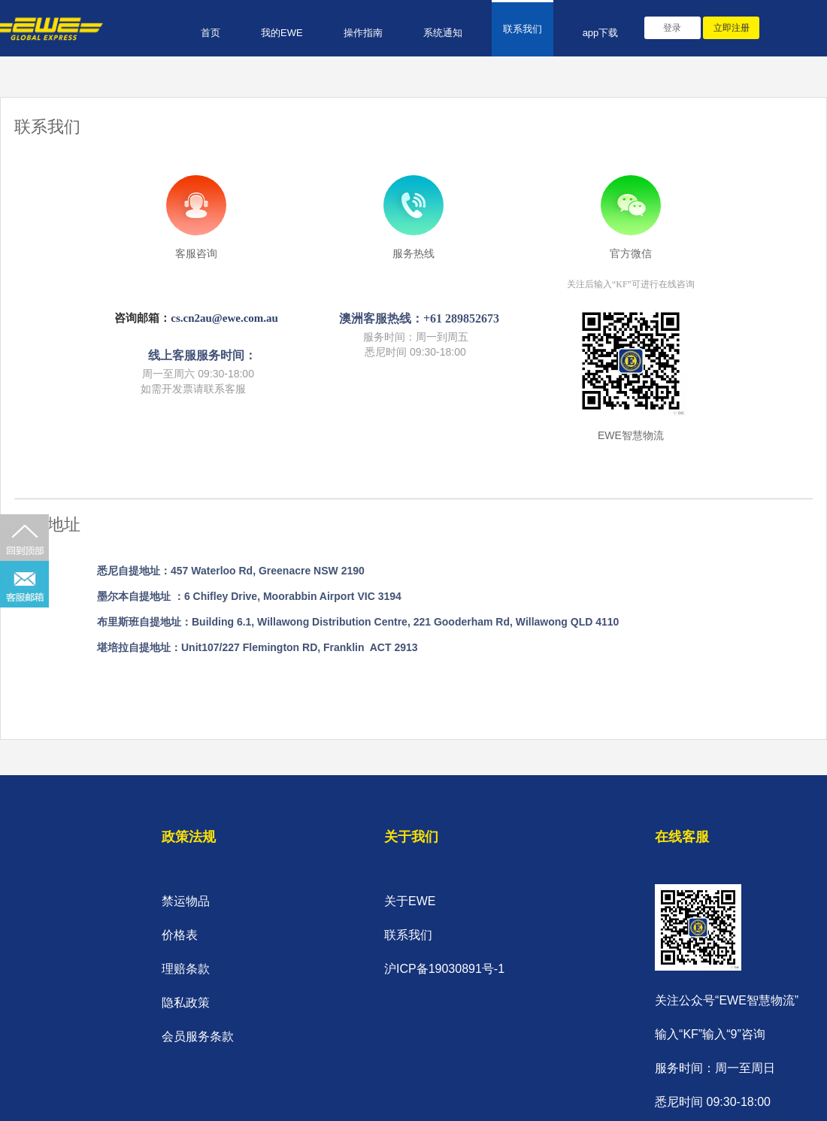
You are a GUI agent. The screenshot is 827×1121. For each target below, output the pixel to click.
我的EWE (282, 32)
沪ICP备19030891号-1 (444, 968)
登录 (672, 28)
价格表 (180, 935)
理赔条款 (186, 968)
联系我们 (522, 29)
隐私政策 (186, 1002)
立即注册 (731, 28)
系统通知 (442, 32)
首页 (210, 32)
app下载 (601, 32)
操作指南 (363, 32)
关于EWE (409, 901)
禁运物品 (186, 901)
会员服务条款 (198, 1036)
